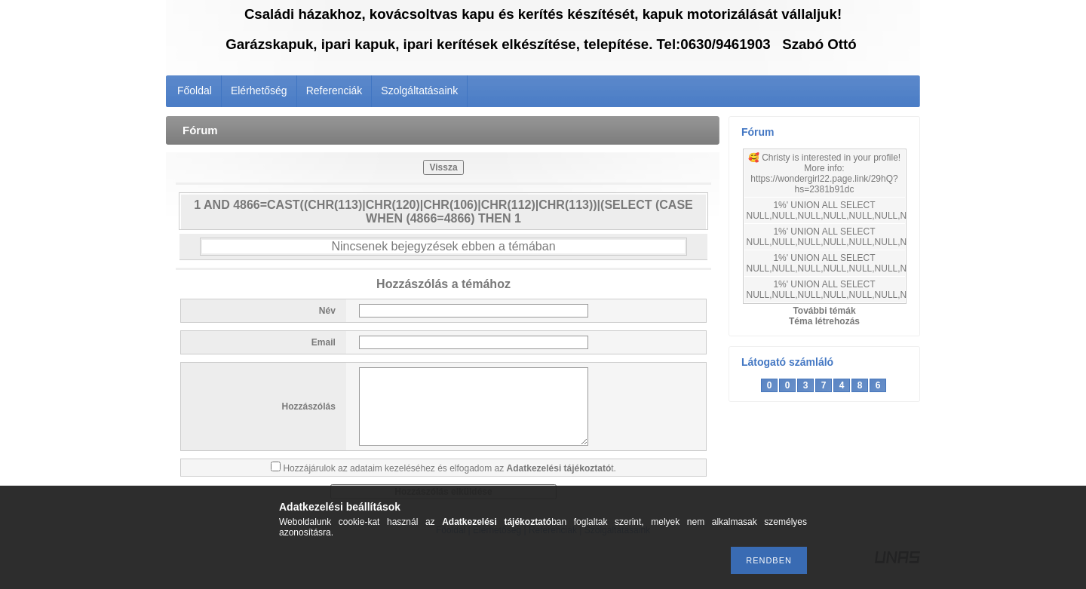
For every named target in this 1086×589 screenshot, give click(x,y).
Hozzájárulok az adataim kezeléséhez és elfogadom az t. (449, 468)
